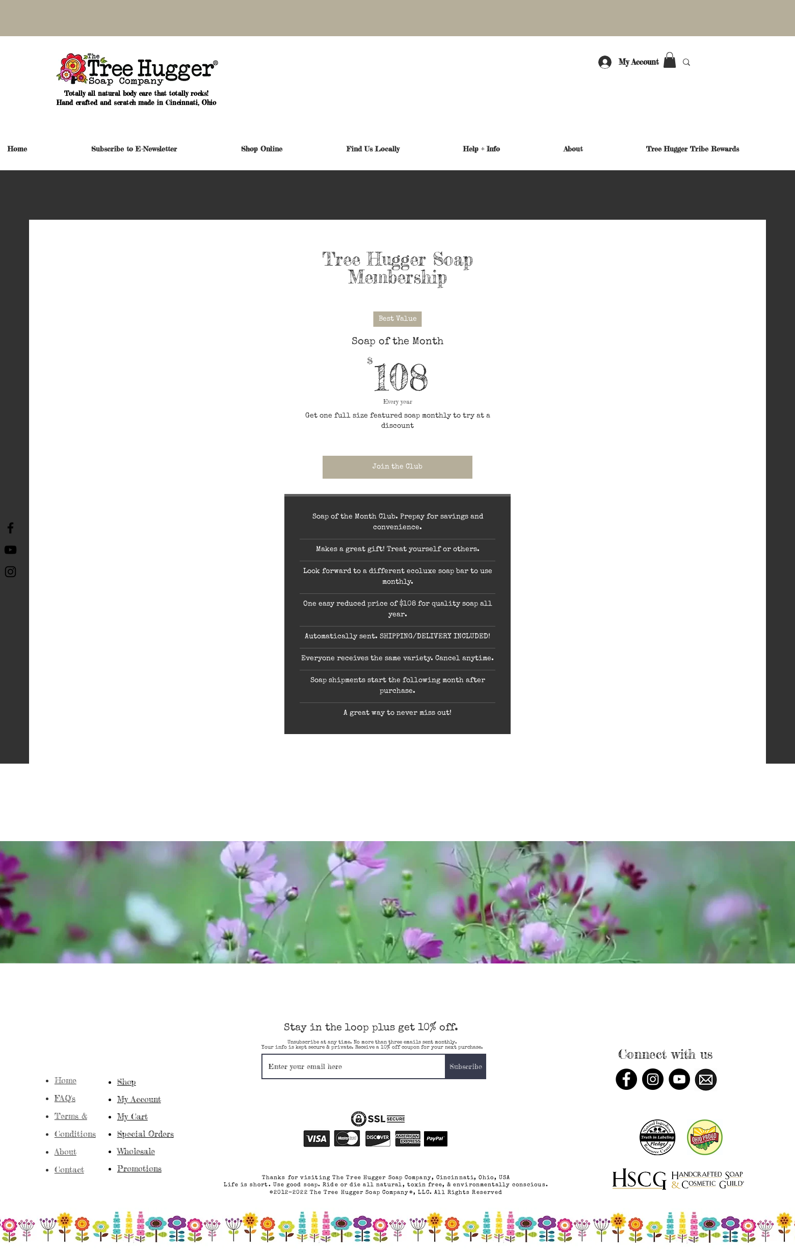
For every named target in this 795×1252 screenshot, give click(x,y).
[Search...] (714, 61)
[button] (669, 60)
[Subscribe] (465, 1066)
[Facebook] (10, 527)
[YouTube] (10, 549)
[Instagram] (10, 571)
